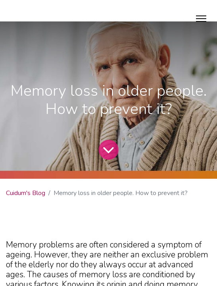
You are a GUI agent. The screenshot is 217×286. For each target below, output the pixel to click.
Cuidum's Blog (25, 193)
